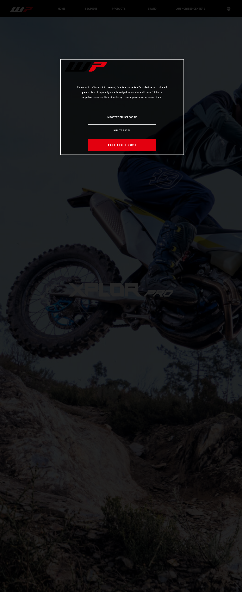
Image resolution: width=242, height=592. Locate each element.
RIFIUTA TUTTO (122, 130)
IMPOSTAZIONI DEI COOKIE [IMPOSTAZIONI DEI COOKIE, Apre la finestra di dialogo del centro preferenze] (122, 117)
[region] (122, 107)
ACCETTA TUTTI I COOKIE (122, 145)
